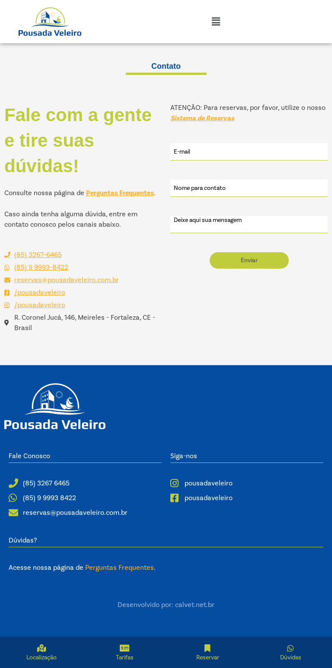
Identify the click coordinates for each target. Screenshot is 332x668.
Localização (41, 658)
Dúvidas (290, 658)
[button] (215, 21)
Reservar (207, 658)
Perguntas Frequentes (119, 567)
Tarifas (125, 658)
